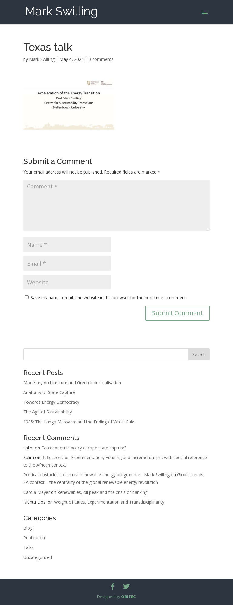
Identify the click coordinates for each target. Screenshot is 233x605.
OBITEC (128, 596)
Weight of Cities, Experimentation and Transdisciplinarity (109, 502)
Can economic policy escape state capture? (83, 448)
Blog (27, 528)
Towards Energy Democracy (51, 402)
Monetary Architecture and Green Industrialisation (72, 382)
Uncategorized (37, 557)
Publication (34, 538)
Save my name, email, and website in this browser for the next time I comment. (109, 297)
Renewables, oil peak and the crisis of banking (102, 492)
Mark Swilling (42, 59)
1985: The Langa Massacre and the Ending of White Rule (78, 422)
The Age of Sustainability (47, 412)
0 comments (101, 59)
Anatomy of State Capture (49, 392)
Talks (28, 547)
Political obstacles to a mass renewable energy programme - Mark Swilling (96, 475)
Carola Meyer (36, 492)
